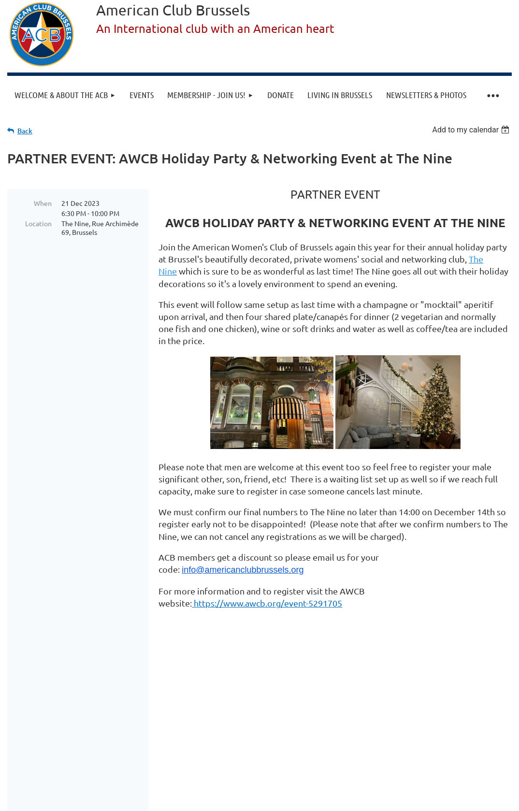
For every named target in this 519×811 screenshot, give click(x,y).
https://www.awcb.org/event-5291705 (267, 603)
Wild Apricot (396, 773)
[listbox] (472, 130)
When (43, 203)
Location (38, 223)
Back (24, 130)
